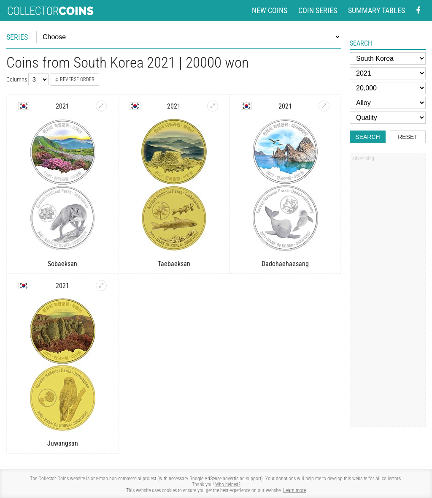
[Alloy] (388, 103)
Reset (408, 136)
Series (17, 37)
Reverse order (74, 79)
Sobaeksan (62, 264)
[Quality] (388, 118)
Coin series (317, 10)
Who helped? (227, 484)
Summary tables (376, 10)
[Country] (388, 58)
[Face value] (388, 88)
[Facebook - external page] (418, 10)
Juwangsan (62, 443)
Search (367, 136)
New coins (269, 10)
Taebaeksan (174, 264)
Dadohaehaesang (285, 264)
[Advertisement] (387, 292)
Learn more (294, 490)
